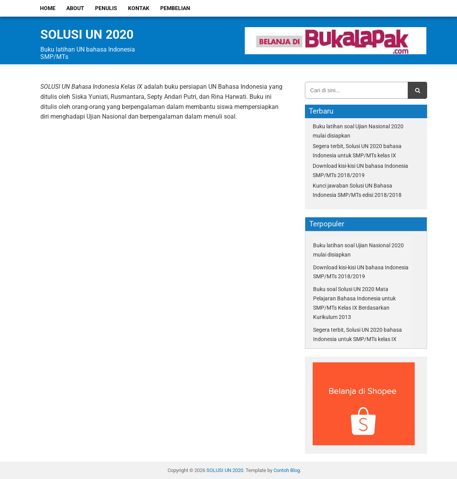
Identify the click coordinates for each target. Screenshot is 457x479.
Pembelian (175, 8)
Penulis (106, 8)
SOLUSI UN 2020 (86, 34)
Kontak (138, 8)
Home (47, 8)
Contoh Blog (287, 470)
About (75, 8)
